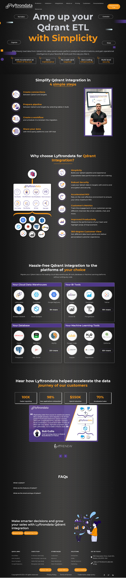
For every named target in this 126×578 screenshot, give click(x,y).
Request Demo (17, 533)
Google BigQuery (17, 564)
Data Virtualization (56, 564)
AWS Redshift (16, 558)
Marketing (74, 564)
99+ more (106, 310)
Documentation (98, 3)
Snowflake (15, 556)
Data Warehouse (56, 561)
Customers (86, 3)
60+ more (106, 351)
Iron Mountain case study (38, 558)
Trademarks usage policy (86, 575)
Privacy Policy (51, 575)
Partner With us (45, 570)
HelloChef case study (37, 561)
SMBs (72, 558)
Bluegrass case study (37, 564)
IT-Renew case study (37, 556)
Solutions (48, 3)
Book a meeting (80, 570)
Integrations (59, 3)
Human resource (76, 561)
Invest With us (63, 570)
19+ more (54, 310)
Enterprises (74, 556)
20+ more (53, 351)
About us (69, 3)
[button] (65, 456)
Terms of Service (66, 575)
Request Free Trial (113, 6)
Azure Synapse (16, 561)
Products (38, 3)
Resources (38, 9)
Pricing (77, 3)
